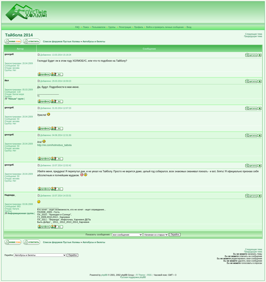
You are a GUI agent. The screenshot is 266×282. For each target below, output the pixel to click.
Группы (111, 27)
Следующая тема (253, 34)
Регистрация (125, 27)
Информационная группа (19, 213)
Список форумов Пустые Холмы (61, 41)
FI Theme (140, 275)
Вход (189, 27)
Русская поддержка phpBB (133, 277)
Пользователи (98, 27)
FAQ (77, 27)
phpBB (104, 275)
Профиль (138, 27)
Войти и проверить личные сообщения (164, 27)
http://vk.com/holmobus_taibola (54, 145)
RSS (149, 275)
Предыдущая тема (253, 36)
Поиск (86, 27)
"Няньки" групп (14, 99)
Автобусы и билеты (94, 41)
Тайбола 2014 (19, 35)
